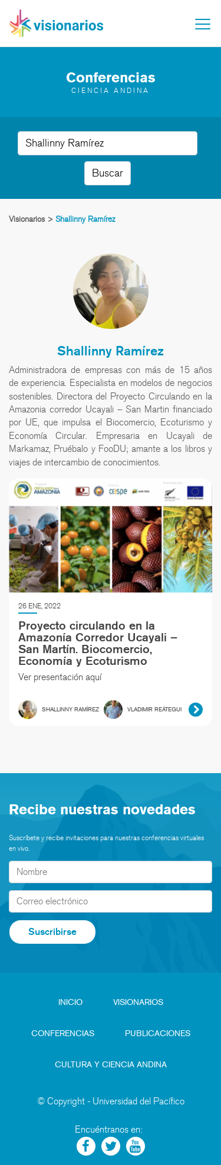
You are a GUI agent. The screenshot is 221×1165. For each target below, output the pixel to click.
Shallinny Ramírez (110, 350)
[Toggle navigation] (202, 24)
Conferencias (62, 1033)
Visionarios (138, 1002)
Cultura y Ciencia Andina (111, 1065)
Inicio (70, 1002)
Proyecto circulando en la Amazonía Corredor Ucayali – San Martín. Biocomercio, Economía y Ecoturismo (97, 643)
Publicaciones (157, 1033)
